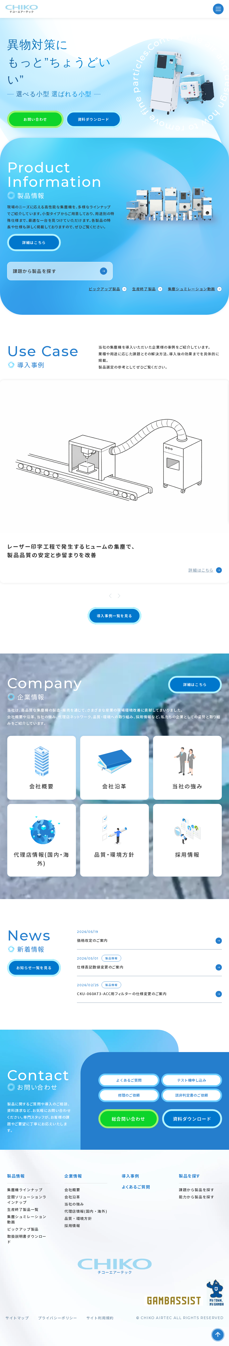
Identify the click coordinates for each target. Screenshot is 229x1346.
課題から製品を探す (34, 271)
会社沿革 (72, 1196)
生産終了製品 (144, 288)
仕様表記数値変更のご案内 (100, 967)
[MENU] (218, 9)
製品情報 (16, 1176)
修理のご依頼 (129, 1095)
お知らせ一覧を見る (34, 967)
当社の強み (74, 1204)
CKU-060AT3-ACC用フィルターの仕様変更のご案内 (122, 993)
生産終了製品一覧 (23, 1209)
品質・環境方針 (78, 1218)
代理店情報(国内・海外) (85, 1211)
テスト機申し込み (191, 1080)
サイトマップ (17, 1317)
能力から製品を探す (196, 1196)
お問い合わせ (35, 119)
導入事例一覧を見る (114, 615)
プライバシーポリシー (57, 1317)
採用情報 (72, 1225)
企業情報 (73, 1176)
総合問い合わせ (128, 1118)
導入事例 (130, 1176)
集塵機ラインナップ (24, 1189)
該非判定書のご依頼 (191, 1095)
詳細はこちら (34, 242)
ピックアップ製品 (104, 288)
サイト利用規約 (100, 1317)
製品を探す (189, 1176)
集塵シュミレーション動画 (191, 288)
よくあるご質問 (129, 1080)
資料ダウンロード (93, 119)
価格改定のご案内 (92, 940)
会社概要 (72, 1189)
